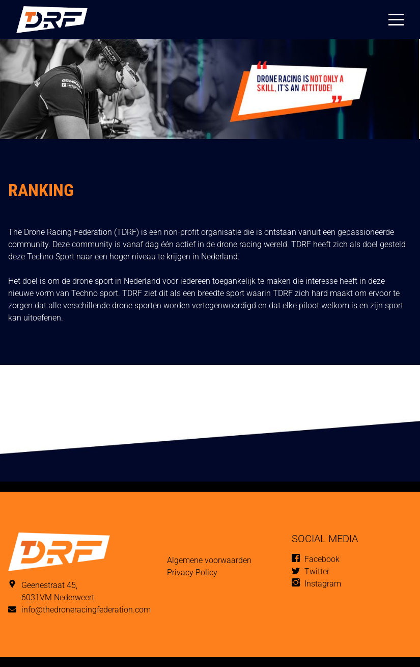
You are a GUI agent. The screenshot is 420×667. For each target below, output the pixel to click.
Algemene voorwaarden (209, 560)
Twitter (316, 571)
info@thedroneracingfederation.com (86, 610)
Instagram (322, 584)
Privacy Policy (192, 572)
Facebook (322, 559)
